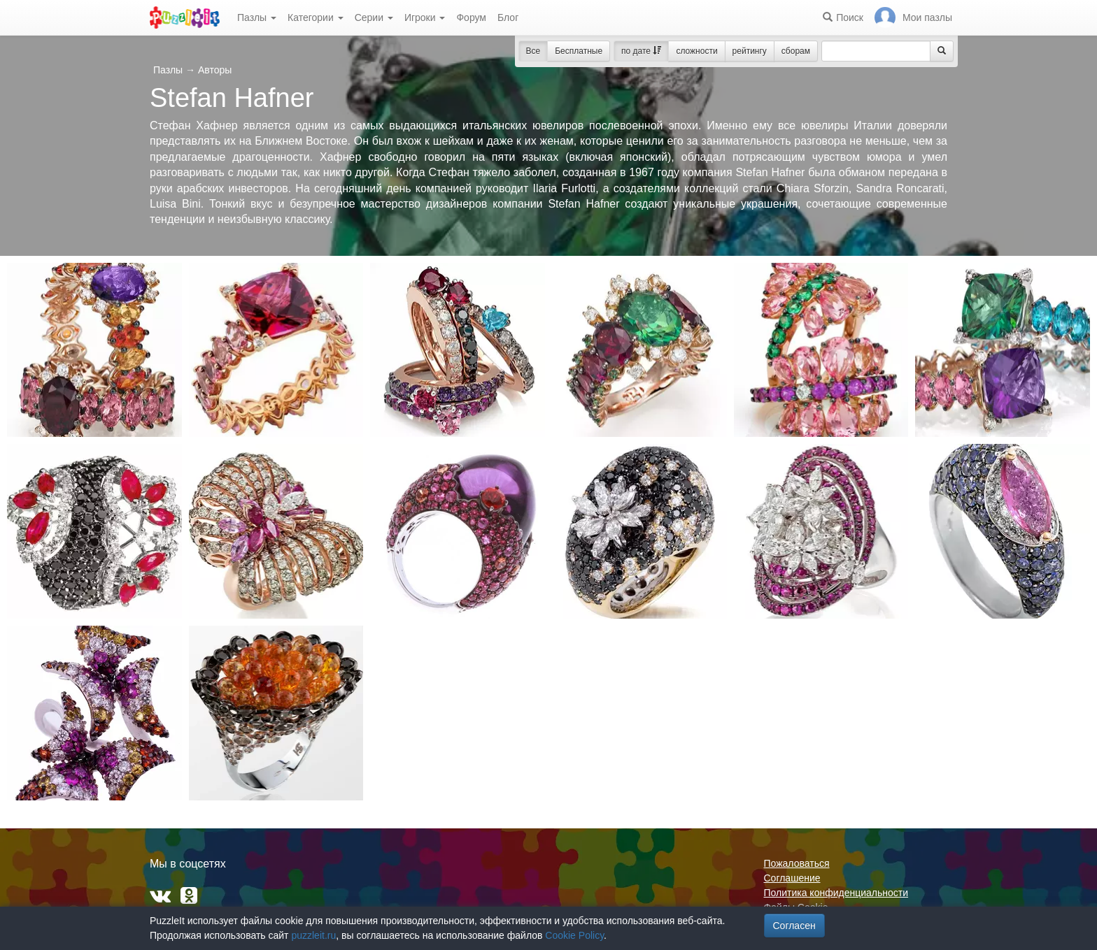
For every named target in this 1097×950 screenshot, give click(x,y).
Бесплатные (578, 51)
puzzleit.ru (313, 935)
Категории (316, 17)
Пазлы (256, 17)
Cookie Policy (574, 935)
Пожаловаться (797, 863)
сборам (795, 51)
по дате (641, 51)
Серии (374, 17)
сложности (696, 51)
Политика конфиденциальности (836, 892)
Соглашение (792, 878)
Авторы (215, 69)
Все (533, 51)
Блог (507, 17)
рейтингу (749, 51)
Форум (471, 17)
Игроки (425, 17)
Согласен (794, 925)
